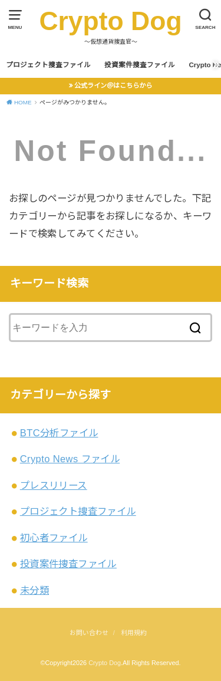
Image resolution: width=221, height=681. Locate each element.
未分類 (34, 590)
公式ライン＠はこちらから (113, 85)
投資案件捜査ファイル (139, 64)
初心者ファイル (54, 537)
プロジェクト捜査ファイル (48, 64)
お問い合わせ (89, 632)
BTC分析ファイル (59, 432)
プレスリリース (53, 485)
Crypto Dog (110, 20)
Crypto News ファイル (70, 458)
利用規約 (134, 632)
